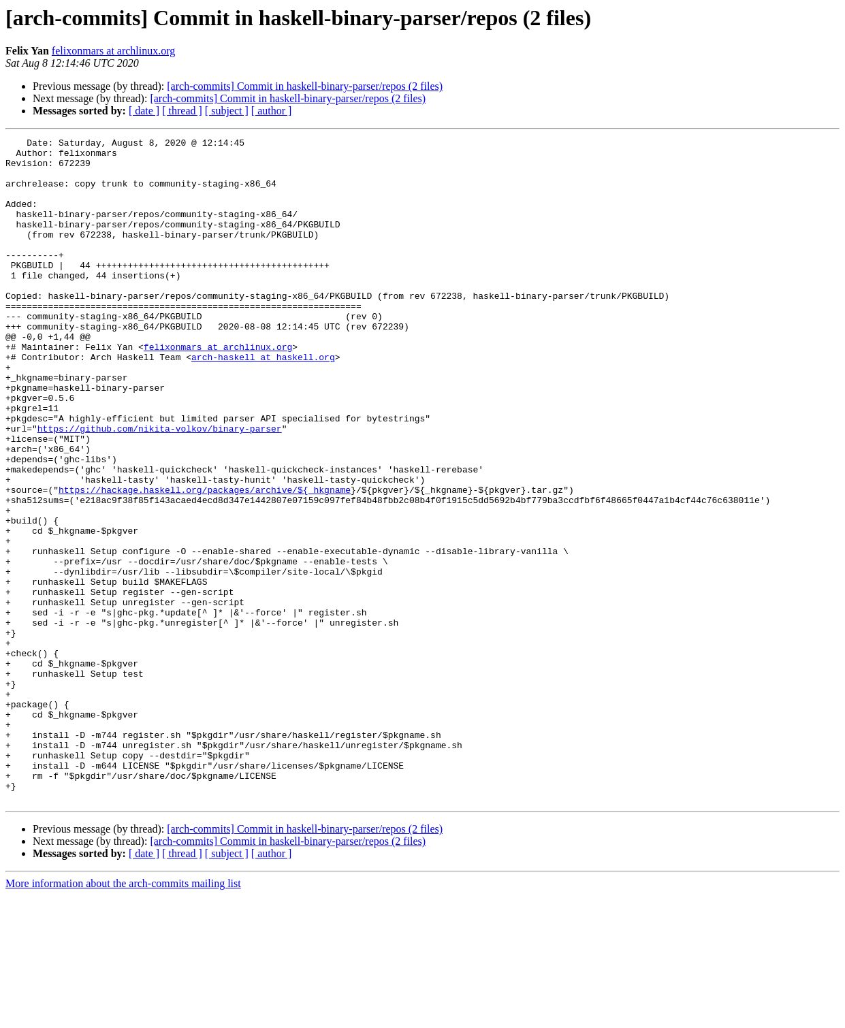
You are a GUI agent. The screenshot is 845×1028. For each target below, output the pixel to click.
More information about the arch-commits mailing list (123, 1016)
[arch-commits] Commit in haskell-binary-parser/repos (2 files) (305, 86)
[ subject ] (227, 110)
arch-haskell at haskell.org (263, 402)
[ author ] (271, 110)
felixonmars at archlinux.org (113, 51)
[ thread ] (182, 110)
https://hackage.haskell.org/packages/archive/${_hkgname (205, 561)
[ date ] (144, 110)
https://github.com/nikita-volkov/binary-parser (159, 487)
